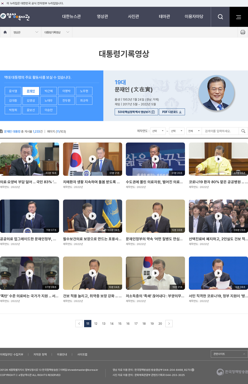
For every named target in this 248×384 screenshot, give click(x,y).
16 (128, 324)
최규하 (84, 100)
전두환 (66, 100)
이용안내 (62, 354)
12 (95, 324)
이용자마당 (194, 16)
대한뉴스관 (71, 16)
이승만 (49, 110)
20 (160, 324)
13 (103, 324)
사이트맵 (82, 354)
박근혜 (49, 91)
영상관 (102, 16)
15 (120, 324)
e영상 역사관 (15, 16)
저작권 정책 (40, 354)
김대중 (13, 100)
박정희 (13, 110)
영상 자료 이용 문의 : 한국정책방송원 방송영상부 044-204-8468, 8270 (152, 369)
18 (144, 324)
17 (136, 324)
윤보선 (31, 110)
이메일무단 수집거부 (11, 354)
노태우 (49, 100)
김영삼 (31, 100)
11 (87, 324)
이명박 (66, 91)
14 (112, 324)
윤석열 (13, 91)
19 (152, 324)
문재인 (31, 91)
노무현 (84, 91)
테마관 (164, 16)
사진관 (133, 16)
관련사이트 (219, 353)
